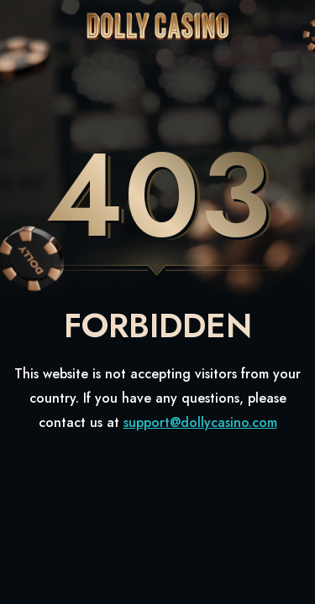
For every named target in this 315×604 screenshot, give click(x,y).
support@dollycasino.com (200, 422)
